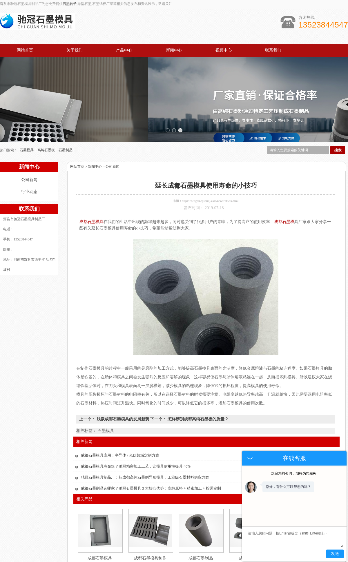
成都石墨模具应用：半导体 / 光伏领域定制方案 (120, 413)
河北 (197, 559)
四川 (181, 559)
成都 (189, 559)
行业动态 (29, 149)
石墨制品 (65, 108)
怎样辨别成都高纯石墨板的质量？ (197, 377)
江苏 (173, 559)
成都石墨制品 (200, 516)
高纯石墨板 (46, 108)
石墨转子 (70, 4)
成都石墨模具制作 (150, 516)
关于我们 (74, 50)
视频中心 (223, 50)
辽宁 (205, 559)
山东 (158, 559)
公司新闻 (29, 137)
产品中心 (124, 50)
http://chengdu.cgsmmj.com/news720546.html (210, 158)
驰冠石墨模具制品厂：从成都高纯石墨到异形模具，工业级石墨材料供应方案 (145, 435)
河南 (212, 559)
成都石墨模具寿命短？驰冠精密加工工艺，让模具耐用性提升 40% (136, 424)
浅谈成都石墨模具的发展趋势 (122, 377)
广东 (165, 559)
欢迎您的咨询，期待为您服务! (294, 473)
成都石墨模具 (100, 516)
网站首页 (25, 50)
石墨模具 (27, 108)
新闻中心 (174, 50)
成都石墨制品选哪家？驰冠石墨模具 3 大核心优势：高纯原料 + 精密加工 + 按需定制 (151, 446)
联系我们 (273, 50)
